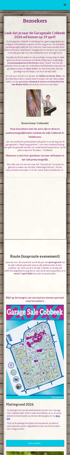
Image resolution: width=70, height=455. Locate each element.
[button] (65, 5)
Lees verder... (35, 443)
